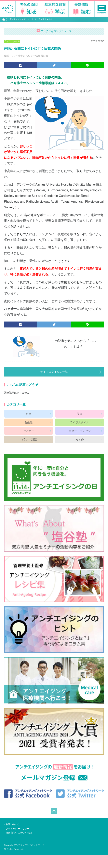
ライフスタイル (45, 19)
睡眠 (6, 55)
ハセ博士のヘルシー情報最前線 (30, 55)
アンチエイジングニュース (21, 19)
